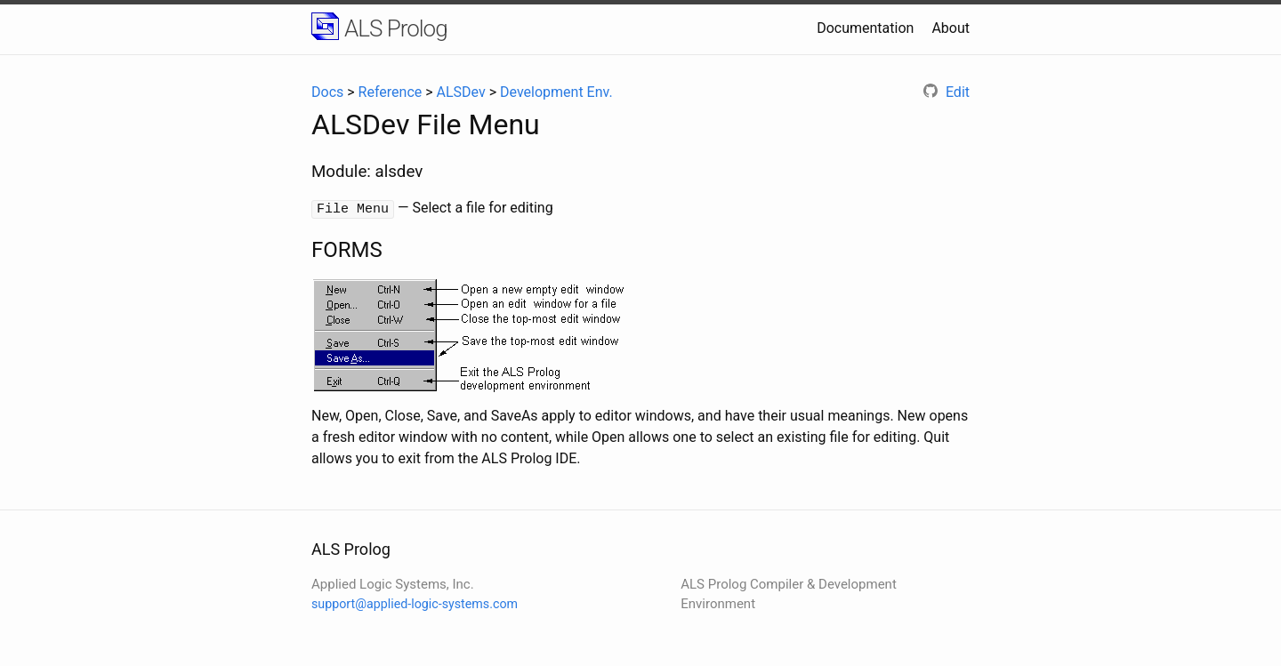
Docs (327, 92)
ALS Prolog (395, 28)
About (950, 28)
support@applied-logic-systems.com (414, 603)
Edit (946, 92)
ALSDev (461, 92)
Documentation (865, 28)
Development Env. (556, 92)
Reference (391, 92)
